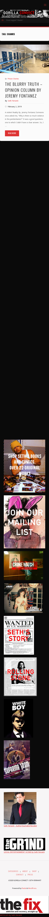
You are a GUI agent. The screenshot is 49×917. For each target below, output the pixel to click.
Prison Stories (13, 79)
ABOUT (25, 871)
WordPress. (32, 888)
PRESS (30, 874)
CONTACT (20, 874)
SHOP (34, 871)
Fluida (23, 888)
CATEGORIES (13, 871)
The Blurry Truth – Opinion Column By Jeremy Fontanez (23, 90)
